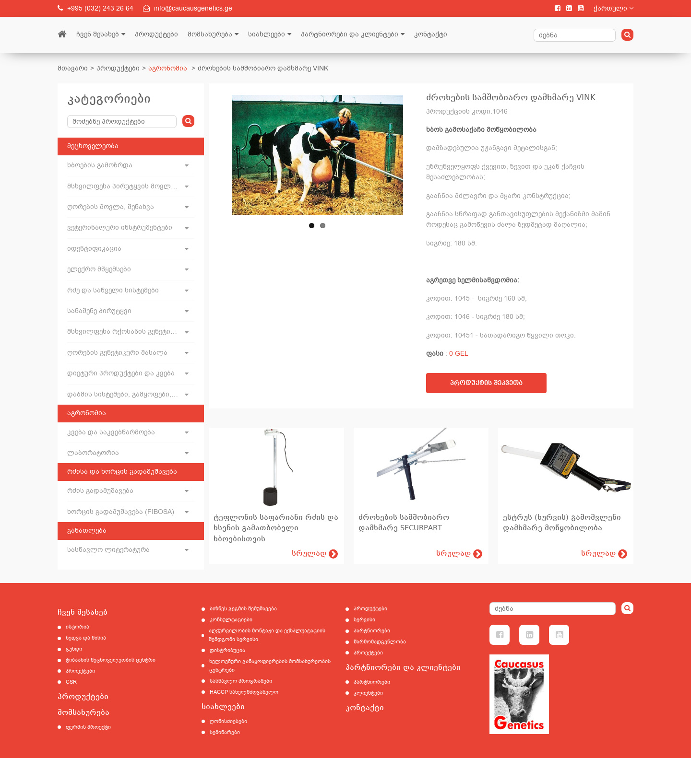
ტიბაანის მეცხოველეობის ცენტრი (110, 660)
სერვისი (364, 619)
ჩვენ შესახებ (97, 34)
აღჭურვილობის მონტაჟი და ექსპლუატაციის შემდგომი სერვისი (267, 635)
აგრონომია (167, 68)
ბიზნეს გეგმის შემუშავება (243, 608)
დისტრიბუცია (227, 650)
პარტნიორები (372, 630)
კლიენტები (368, 693)
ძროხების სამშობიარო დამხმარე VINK (263, 68)
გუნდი (74, 649)
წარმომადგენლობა (380, 641)
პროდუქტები (156, 34)
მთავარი (73, 68)
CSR (71, 682)
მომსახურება (210, 34)
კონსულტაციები (231, 619)
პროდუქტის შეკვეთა (486, 383)
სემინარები (225, 732)
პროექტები (80, 671)
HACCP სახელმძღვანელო (244, 692)
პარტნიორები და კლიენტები (349, 34)
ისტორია (77, 626)
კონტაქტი (430, 34)
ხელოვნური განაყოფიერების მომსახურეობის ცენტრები (270, 666)
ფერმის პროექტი (88, 727)
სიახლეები (266, 34)
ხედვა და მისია (86, 637)
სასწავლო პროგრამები (241, 681)
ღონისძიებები (228, 721)
